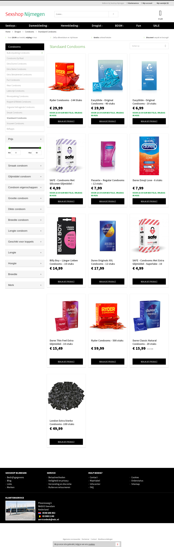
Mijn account (146, 3)
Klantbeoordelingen (105, 539)
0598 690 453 (46, 512)
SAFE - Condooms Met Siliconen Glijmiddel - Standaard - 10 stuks (62, 182)
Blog (9, 480)
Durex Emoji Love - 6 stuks (147, 180)
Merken (10, 487)
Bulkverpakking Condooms (18, 53)
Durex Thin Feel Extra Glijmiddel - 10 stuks (61, 342)
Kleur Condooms (14, 85)
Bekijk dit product (66, 121)
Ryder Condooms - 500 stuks (107, 340)
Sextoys (10, 25)
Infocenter (95, 484)
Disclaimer (85, 539)
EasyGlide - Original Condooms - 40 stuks (103, 102)
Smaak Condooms (14, 112)
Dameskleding (38, 25)
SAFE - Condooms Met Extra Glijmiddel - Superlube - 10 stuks (148, 262)
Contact (94, 477)
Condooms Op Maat (15, 58)
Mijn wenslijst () (162, 3)
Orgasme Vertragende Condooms (21, 107)
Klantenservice (133, 3)
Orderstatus (137, 480)
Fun (138, 25)
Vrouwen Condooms (15, 123)
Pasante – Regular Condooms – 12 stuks (107, 182)
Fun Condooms (13, 80)
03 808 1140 (46, 516)
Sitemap (135, 484)
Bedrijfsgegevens (15, 477)
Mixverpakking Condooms (17, 96)
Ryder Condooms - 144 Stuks (66, 100)
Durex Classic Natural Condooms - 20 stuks (145, 342)
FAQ (92, 487)
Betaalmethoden (56, 477)
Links (9, 484)
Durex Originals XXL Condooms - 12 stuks (103, 262)
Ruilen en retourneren (59, 487)
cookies (91, 544)
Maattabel (95, 480)
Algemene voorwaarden (71, 539)
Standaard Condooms (17, 118)
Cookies (135, 477)
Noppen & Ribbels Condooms (19, 101)
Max (30, 153)
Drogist (97, 25)
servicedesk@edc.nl (48, 519)
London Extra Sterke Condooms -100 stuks (62, 422)
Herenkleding (70, 25)
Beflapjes (10, 129)
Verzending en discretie (60, 484)
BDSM (119, 25)
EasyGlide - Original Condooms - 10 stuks (144, 102)
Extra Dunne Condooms (17, 63)
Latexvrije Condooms (15, 91)
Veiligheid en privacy (58, 480)
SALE (156, 25)
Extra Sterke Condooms (16, 69)
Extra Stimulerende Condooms (19, 74)
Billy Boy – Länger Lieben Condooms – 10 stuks (64, 262)
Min (9, 153)
